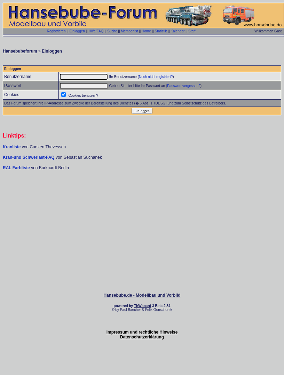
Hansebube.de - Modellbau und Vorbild (141, 295)
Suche (112, 31)
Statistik (161, 31)
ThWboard (142, 306)
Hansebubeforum (20, 51)
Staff (191, 31)
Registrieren (56, 31)
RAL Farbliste (17, 167)
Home (146, 31)
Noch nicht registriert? (156, 77)
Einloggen (77, 31)
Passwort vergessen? (183, 86)
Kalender (177, 31)
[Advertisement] (142, 191)
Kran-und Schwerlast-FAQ (29, 157)
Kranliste (12, 146)
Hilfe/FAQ (96, 31)
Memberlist (129, 31)
